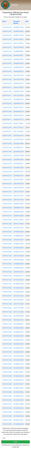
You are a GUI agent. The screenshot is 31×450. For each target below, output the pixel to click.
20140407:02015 (18, 396)
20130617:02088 (18, 404)
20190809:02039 (18, 232)
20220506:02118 (18, 111)
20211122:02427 (18, 131)
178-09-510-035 (6, 244)
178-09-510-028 (6, 103)
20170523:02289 (18, 292)
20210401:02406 (18, 167)
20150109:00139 (18, 380)
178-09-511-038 (6, 360)
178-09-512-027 (6, 127)
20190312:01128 (18, 252)
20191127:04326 (18, 224)
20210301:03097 (18, 179)
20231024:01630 (18, 79)
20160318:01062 (18, 344)
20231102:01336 (18, 75)
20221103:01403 (18, 95)
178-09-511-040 (6, 51)
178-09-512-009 (6, 27)
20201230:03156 (18, 183)
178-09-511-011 (6, 131)
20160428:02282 (18, 336)
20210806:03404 (18, 159)
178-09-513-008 (6, 123)
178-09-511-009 (6, 420)
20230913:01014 (18, 83)
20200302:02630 (18, 215)
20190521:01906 (18, 244)
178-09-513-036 (6, 79)
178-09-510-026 (6, 308)
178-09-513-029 (6, 384)
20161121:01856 (18, 304)
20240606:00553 (18, 59)
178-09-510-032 (6, 364)
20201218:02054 (18, 187)
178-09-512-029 (6, 300)
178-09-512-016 (6, 71)
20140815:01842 (18, 388)
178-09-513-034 (6, 236)
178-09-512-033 (6, 228)
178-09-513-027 (6, 352)
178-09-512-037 (6, 320)
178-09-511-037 (6, 260)
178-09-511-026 (6, 316)
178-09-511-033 (6, 276)
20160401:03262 (18, 340)
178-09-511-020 (6, 332)
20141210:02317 (18, 384)
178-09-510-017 (6, 215)
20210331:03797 (18, 171)
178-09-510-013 (6, 296)
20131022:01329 (18, 400)
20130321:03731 (18, 420)
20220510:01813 (18, 107)
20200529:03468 (18, 211)
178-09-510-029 (6, 232)
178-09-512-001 (6, 99)
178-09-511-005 (6, 408)
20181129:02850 (18, 260)
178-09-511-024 (6, 256)
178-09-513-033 (6, 143)
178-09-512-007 (6, 388)
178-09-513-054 (6, 412)
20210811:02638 (18, 155)
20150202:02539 (18, 376)
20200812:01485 (18, 203)
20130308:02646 (18, 424)
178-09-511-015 (6, 284)
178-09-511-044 (6, 151)
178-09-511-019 (6, 211)
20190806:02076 (18, 236)
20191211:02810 (18, 220)
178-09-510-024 (6, 328)
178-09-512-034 (6, 35)
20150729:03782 (18, 368)
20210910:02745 (18, 139)
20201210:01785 (18, 191)
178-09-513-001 (6, 400)
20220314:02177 (18, 119)
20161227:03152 (18, 296)
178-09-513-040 (6, 115)
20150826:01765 (18, 364)
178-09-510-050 (6, 424)
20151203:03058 (18, 360)
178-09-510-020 (6, 159)
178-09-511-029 (6, 147)
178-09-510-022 (6, 183)
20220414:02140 (18, 115)
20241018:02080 (18, 47)
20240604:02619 (18, 63)
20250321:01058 (18, 35)
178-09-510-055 (6, 392)
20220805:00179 (18, 103)
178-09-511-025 (6, 31)
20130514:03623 (18, 408)
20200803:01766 (18, 207)
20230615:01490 (18, 91)
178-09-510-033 (6, 63)
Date (26, 21)
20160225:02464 (18, 348)
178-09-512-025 (6, 220)
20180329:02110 (18, 276)
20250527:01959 (18, 27)
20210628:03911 (18, 163)
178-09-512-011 (6, 47)
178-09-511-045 (6, 91)
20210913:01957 (18, 135)
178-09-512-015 (6, 175)
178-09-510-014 (6, 43)
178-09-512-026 (6, 240)
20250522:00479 (18, 31)
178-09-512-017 (6, 95)
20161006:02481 (18, 324)
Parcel (4, 21)
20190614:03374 (18, 240)
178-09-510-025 (6, 139)
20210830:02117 (18, 147)
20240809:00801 (18, 51)
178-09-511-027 (6, 280)
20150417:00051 (18, 372)
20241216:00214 (18, 43)
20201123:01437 (18, 195)
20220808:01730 (18, 99)
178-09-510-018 (6, 163)
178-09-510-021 (6, 155)
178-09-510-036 (6, 344)
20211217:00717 (18, 127)
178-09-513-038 (6, 171)
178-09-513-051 (6, 340)
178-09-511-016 (6, 380)
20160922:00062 (18, 328)
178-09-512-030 (6, 199)
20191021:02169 (18, 228)
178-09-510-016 (6, 167)
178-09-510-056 (6, 376)
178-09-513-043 (6, 336)
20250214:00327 (18, 39)
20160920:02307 (18, 332)
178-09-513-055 (6, 372)
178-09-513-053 (6, 288)
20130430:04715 (18, 412)
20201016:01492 (18, 199)
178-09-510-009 (6, 252)
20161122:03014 (18, 300)
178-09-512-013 (6, 404)
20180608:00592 (18, 264)
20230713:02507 (18, 87)
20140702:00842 (18, 392)
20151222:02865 (18, 356)
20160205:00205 (18, 352)
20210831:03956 (18, 143)
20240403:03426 (18, 67)
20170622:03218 (18, 288)
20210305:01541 (18, 175)
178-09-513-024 (6, 268)
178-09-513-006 (6, 75)
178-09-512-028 (6, 55)
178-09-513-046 (6, 203)
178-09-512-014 (6, 356)
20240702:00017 (18, 55)
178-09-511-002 (6, 304)
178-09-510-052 (6, 83)
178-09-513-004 (6, 107)
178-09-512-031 (6, 135)
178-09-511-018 (6, 324)
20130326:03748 (18, 416)
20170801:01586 (18, 284)
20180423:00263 (18, 268)
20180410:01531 (18, 272)
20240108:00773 (18, 71)
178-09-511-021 (6, 191)
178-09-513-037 (6, 179)
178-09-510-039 (6, 59)
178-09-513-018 (6, 67)
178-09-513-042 (6, 207)
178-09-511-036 (6, 368)
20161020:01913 (18, 320)
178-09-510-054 (6, 264)
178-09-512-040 (6, 292)
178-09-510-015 (6, 87)
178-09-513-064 (6, 111)
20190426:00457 (18, 248)
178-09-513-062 (6, 396)
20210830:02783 (18, 151)
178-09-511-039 (6, 312)
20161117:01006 (18, 308)
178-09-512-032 (6, 272)
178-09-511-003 (6, 224)
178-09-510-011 (6, 119)
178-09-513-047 (6, 187)
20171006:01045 (18, 280)
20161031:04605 (18, 316)
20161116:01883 (18, 312)
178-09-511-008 (6, 348)
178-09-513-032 (6, 248)
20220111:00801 (18, 123)
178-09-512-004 (6, 39)
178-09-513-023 (6, 195)
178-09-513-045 (6, 416)
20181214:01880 (18, 256)
